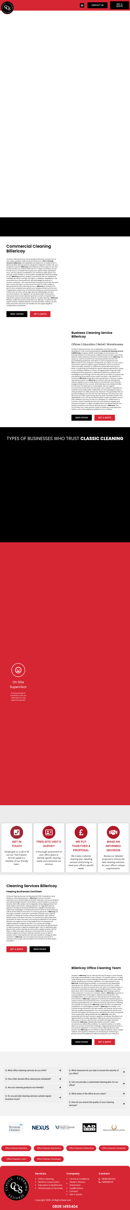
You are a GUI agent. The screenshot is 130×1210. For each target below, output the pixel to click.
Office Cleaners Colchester (114, 1148)
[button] (82, 5)
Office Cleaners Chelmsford (81, 1148)
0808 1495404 (65, 1206)
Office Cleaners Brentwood (49, 1148)
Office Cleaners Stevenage (49, 1159)
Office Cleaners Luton (16, 1159)
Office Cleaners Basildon (16, 1148)
